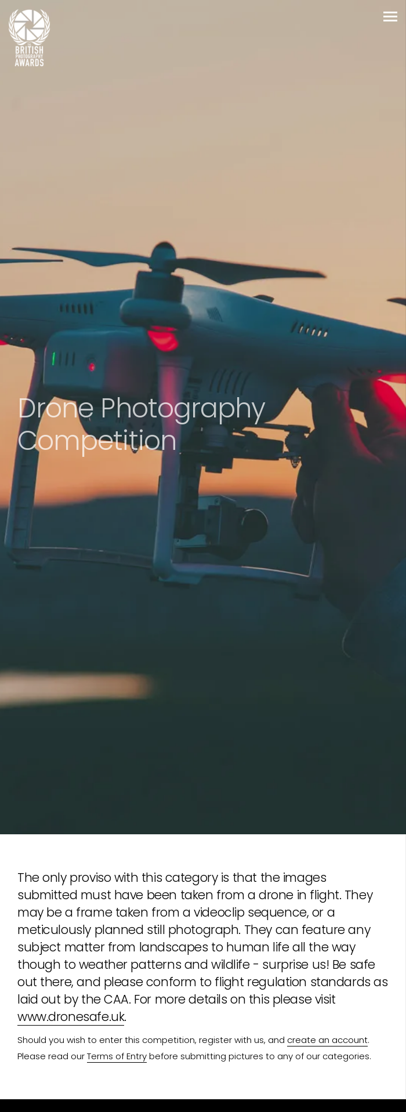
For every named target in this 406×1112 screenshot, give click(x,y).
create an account (327, 1040)
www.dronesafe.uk (70, 1016)
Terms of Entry (117, 1056)
